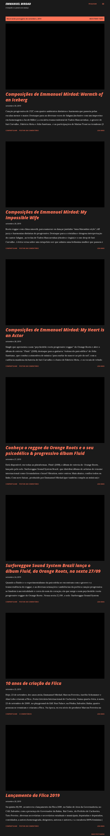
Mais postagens (97, 834)
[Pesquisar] (93, 4)
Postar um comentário (29, 130)
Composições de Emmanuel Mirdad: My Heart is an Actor (55, 332)
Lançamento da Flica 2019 (33, 795)
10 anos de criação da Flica (33, 683)
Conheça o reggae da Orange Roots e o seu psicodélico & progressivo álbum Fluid (50, 450)
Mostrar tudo (96, 19)
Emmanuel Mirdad (18, 4)
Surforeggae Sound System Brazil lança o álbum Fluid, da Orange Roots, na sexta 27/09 (53, 568)
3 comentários (25, 714)
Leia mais (100, 130)
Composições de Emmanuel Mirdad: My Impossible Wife (46, 215)
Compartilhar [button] (11, 130)
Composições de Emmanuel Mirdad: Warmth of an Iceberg (54, 97)
